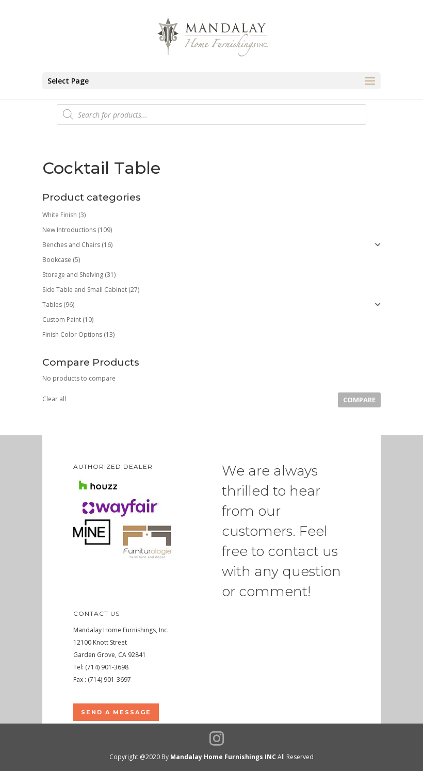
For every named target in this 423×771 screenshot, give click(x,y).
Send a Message (116, 712)
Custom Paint (61, 319)
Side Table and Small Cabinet (84, 289)
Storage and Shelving (72, 274)
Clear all (54, 399)
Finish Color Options (72, 334)
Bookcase (56, 259)
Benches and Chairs (71, 244)
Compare (359, 399)
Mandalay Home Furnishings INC (223, 756)
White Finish (59, 214)
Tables (52, 304)
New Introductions (69, 229)
